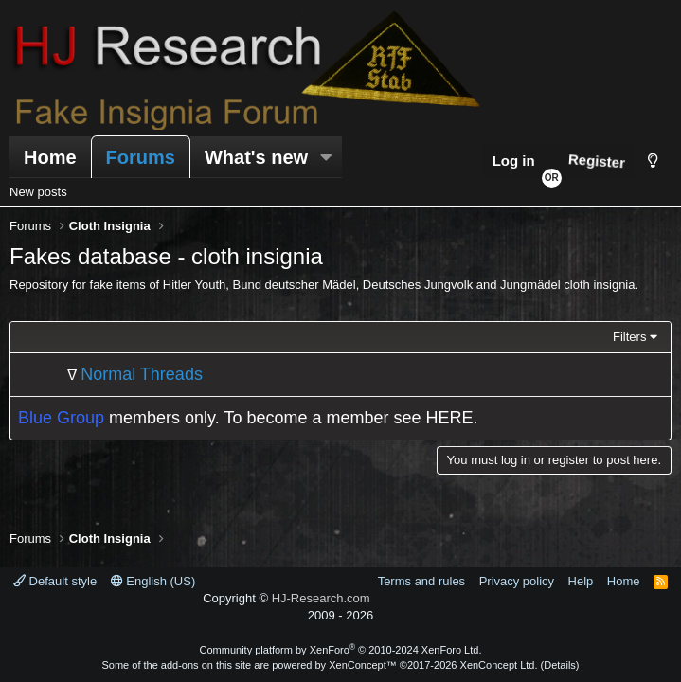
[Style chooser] (653, 160)
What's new (256, 157)
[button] (326, 157)
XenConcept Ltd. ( (502, 665)
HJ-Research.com (321, 598)
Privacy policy (516, 581)
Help (581, 581)
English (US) (153, 581)
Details (560, 665)
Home (50, 157)
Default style (55, 581)
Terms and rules (421, 581)
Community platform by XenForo (341, 649)
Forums (140, 157)
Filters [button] (629, 337)
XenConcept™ (363, 665)
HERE (450, 417)
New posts (38, 192)
